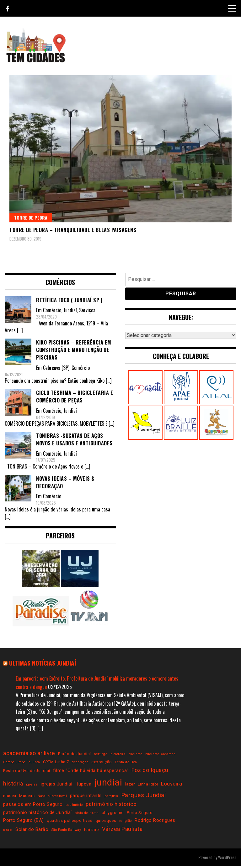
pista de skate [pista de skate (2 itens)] (87, 813)
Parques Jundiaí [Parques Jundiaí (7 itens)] (143, 795)
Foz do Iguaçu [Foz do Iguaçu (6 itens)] (150, 770)
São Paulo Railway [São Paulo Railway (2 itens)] (66, 830)
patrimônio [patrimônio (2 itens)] (74, 805)
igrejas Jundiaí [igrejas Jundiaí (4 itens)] (56, 784)
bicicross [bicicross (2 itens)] (118, 754)
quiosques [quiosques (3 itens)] (105, 820)
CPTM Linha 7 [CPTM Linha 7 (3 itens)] (56, 762)
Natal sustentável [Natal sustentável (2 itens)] (52, 796)
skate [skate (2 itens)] (8, 830)
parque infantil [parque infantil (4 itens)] (86, 795)
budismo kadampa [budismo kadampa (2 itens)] (160, 754)
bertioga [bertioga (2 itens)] (100, 754)
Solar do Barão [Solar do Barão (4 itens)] (31, 829)
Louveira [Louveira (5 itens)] (171, 784)
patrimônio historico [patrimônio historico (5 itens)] (111, 804)
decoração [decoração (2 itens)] (80, 762)
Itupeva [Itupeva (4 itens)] (83, 784)
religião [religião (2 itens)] (125, 821)
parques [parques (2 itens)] (111, 796)
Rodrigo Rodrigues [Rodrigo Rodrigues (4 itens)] (155, 820)
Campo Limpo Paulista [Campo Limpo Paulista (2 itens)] (21, 762)
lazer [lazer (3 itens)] (130, 784)
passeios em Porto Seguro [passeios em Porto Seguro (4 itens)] (32, 804)
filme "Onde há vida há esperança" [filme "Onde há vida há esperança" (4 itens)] (91, 770)
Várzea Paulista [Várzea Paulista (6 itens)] (122, 829)
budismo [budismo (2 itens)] (135, 754)
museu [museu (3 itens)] (9, 795)
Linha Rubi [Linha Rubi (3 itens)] (148, 784)
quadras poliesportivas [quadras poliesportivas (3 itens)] (69, 820)
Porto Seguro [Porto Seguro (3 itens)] (140, 812)
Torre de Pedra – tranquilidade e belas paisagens (72, 230)
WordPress (227, 857)
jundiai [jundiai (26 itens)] (108, 782)
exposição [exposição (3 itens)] (101, 762)
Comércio (52, 310)
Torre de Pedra (30, 217)
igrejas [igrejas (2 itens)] (32, 784)
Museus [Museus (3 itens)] (27, 795)
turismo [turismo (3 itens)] (91, 829)
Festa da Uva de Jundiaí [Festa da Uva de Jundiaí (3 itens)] (26, 770)
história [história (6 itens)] (13, 783)
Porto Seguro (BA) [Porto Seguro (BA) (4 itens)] (23, 820)
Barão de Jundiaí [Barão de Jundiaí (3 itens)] (74, 753)
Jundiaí (70, 310)
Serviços (87, 310)
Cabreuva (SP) (56, 367)
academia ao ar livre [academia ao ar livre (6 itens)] (29, 753)
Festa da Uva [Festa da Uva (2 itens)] (126, 762)
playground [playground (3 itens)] (113, 812)
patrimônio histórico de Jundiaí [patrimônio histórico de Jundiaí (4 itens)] (37, 812)
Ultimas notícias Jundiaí (42, 662)
